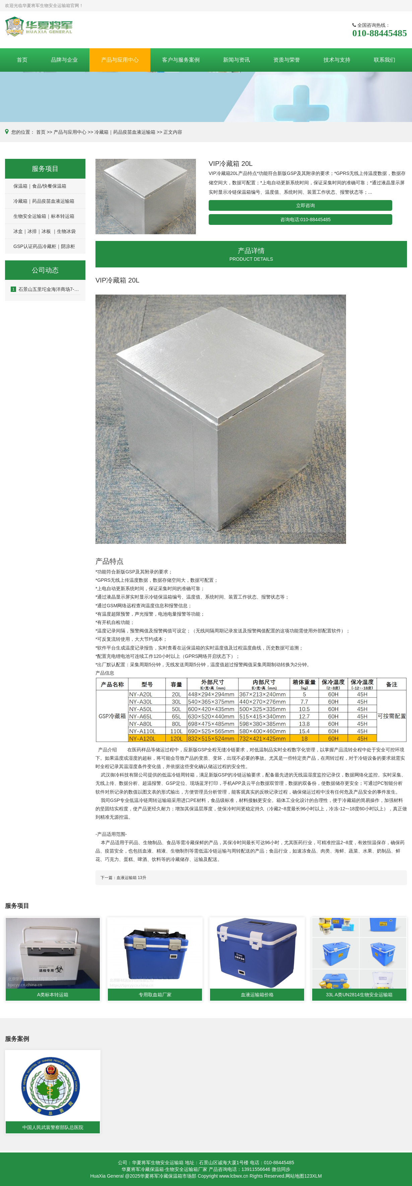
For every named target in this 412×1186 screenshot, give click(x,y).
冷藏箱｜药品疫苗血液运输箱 (124, 132)
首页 (22, 60)
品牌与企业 (64, 60)
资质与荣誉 (286, 60)
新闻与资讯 (236, 60)
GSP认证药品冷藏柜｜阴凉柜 (44, 246)
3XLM (316, 1176)
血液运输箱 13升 (131, 877)
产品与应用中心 (120, 60)
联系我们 (384, 60)
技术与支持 (337, 60)
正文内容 (172, 132)
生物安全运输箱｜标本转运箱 (43, 216)
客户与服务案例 (181, 60)
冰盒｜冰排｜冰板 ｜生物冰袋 (44, 231)
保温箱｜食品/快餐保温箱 (39, 186)
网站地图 (294, 1176)
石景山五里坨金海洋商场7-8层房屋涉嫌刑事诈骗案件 (45, 289)
